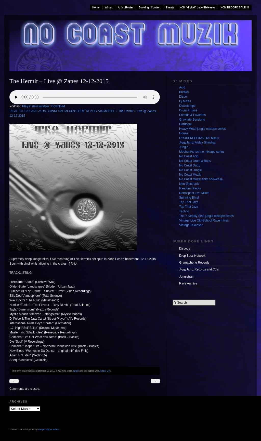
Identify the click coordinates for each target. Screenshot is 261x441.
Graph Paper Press (48, 429)
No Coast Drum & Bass (195, 161)
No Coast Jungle (190, 170)
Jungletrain (186, 276)
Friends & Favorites (192, 115)
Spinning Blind (189, 197)
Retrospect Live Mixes (194, 193)
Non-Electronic (189, 184)
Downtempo (187, 106)
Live (109, 371)
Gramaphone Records (194, 262)
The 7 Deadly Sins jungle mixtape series (206, 216)
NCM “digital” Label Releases (197, 7)
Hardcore (185, 124)
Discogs (184, 248)
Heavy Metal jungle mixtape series (202, 129)
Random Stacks (190, 188)
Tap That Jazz (188, 202)
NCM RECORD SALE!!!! (234, 7)
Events (170, 7)
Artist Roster (125, 7)
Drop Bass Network (192, 255)
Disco (183, 96)
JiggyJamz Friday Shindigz (197, 142)
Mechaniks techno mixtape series (201, 151)
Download (58, 106)
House (183, 133)
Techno (184, 211)
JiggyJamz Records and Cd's (199, 269)
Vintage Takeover (191, 225)
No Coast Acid (189, 156)
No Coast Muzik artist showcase (201, 179)
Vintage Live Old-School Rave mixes (204, 220)
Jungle (76, 371)
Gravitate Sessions (192, 119)
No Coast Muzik (190, 174)
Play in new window (35, 106)
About (108, 7)
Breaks (184, 92)
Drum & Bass (188, 110)
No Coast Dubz (189, 165)
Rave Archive (188, 283)
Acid (182, 87)
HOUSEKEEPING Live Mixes (199, 138)
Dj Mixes (185, 101)
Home (95, 7)
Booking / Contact (150, 7)
